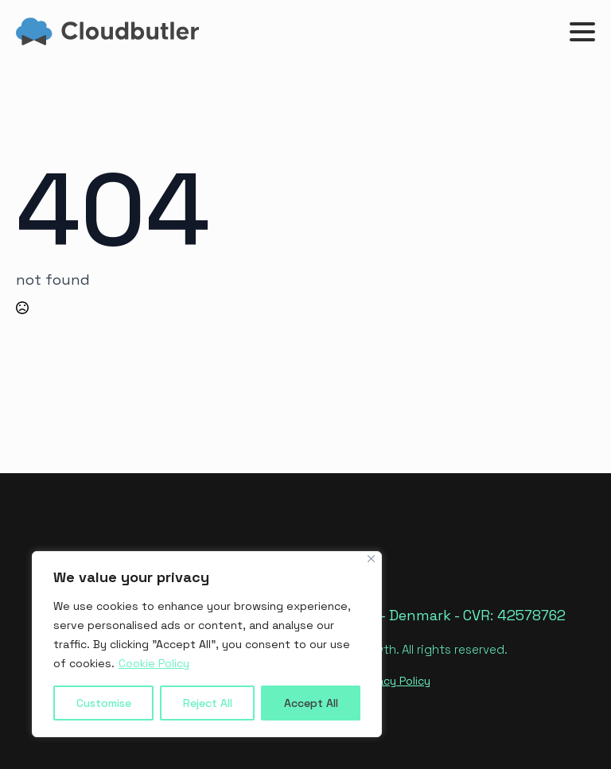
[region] (207, 644)
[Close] (371, 558)
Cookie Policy (154, 663)
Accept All (311, 703)
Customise (103, 703)
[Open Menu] (582, 32)
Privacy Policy (394, 681)
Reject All (207, 703)
